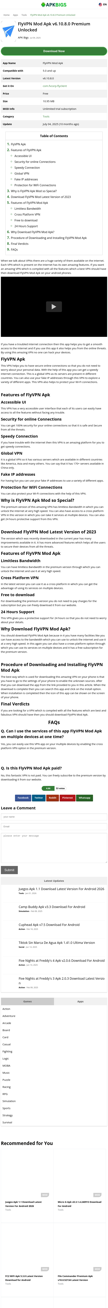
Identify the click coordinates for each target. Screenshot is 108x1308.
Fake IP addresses (35, 179)
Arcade (6, 1032)
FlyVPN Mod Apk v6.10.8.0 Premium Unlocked (52, 14)
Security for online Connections (43, 162)
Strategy (7, 1125)
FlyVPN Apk (27, 144)
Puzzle (6, 1089)
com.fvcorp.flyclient (55, 86)
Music (6, 1082)
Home (7, 14)
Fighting (7, 1061)
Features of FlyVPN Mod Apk (38, 203)
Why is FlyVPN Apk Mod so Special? (42, 191)
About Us (25, 1303)
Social (21, 956)
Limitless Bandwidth (36, 209)
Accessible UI (31, 156)
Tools (24, 14)
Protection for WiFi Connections (44, 185)
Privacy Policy (66, 1303)
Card (5, 1046)
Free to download (34, 220)
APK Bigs (30, 37)
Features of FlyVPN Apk (35, 150)
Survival (7, 1132)
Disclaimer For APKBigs (45, 1303)
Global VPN (30, 173)
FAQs (23, 254)
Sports (6, 1117)
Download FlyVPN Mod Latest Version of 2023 (49, 197)
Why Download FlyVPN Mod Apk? (41, 232)
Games (27, 1011)
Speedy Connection (36, 168)
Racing (6, 1096)
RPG (5, 1103)
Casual (6, 1054)
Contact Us (82, 1303)
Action (22, 938)
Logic (5, 1068)
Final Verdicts (28, 248)
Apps (15, 14)
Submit (9, 879)
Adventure (8, 1025)
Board (6, 1039)
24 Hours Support (34, 226)
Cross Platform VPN (36, 214)
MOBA (6, 1075)
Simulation (24, 920)
